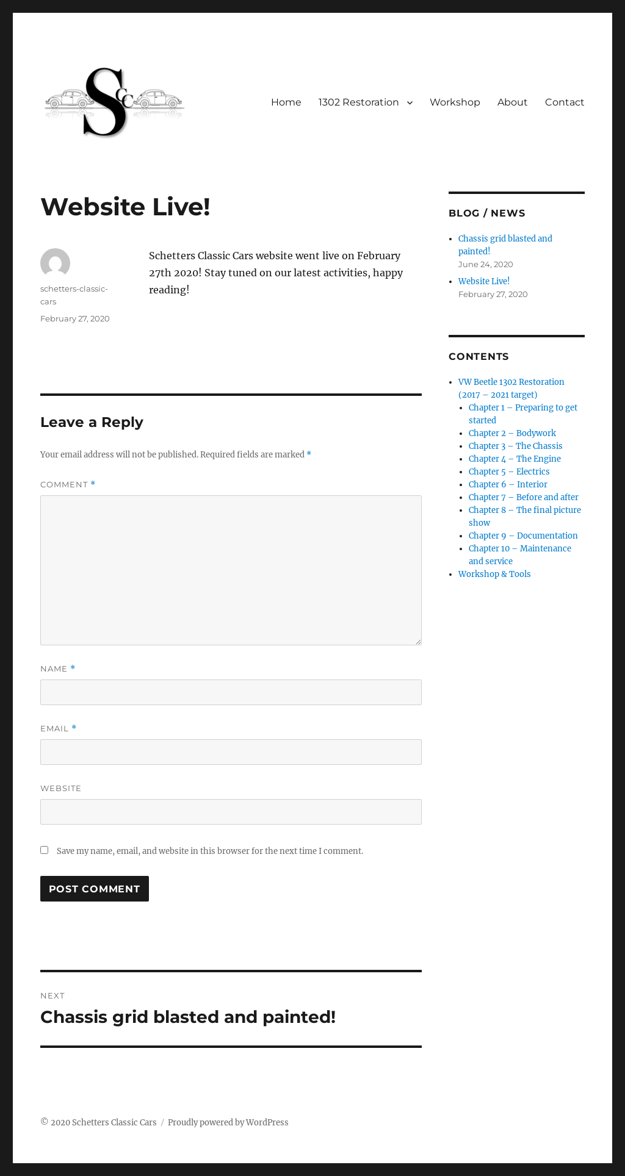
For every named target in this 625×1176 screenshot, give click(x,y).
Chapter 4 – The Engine (515, 459)
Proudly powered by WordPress (228, 1122)
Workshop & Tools (494, 574)
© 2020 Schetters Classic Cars (98, 1122)
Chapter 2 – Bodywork (512, 433)
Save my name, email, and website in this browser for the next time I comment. (210, 851)
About (512, 102)
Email (58, 728)
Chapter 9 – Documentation (523, 536)
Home (286, 102)
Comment (68, 484)
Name (58, 669)
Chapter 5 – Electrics (509, 472)
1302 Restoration (359, 102)
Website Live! (484, 281)
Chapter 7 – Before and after (524, 497)
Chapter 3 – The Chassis (516, 446)
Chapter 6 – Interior (508, 484)
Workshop (455, 102)
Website (61, 788)
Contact (565, 102)
